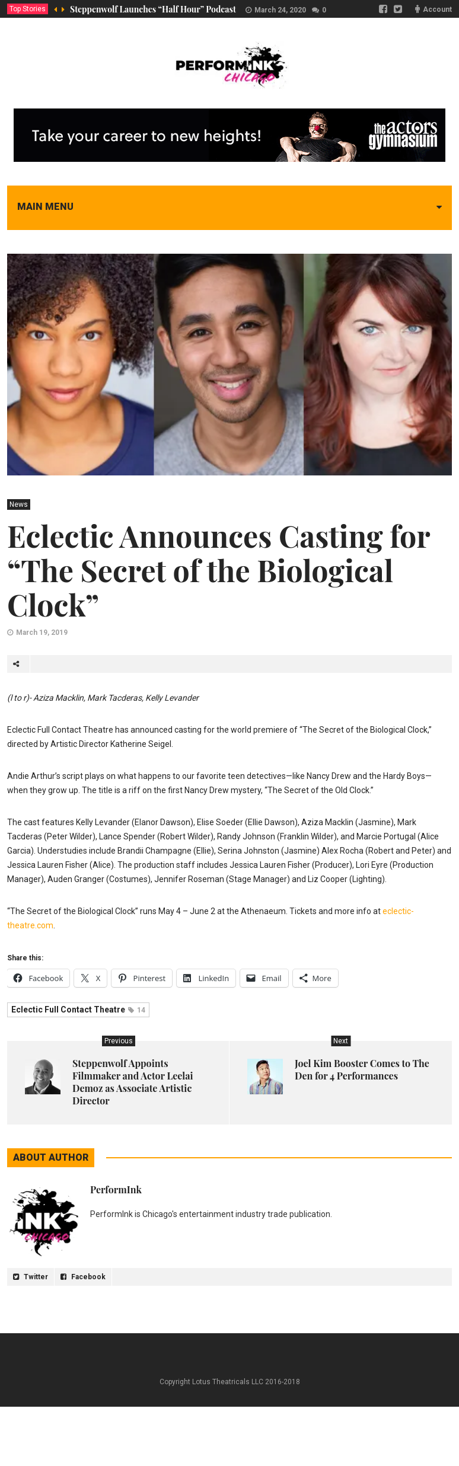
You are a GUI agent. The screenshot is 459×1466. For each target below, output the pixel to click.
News (18, 504)
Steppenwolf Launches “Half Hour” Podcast (153, 9)
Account (437, 9)
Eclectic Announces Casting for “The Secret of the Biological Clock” (218, 570)
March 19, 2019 (42, 632)
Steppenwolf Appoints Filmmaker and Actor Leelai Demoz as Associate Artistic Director (132, 1082)
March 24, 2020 (280, 10)
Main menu (45, 206)
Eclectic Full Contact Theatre (78, 1009)
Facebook (83, 1277)
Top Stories (27, 9)
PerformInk (116, 1189)
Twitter (30, 1277)
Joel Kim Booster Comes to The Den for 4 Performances (362, 1069)
